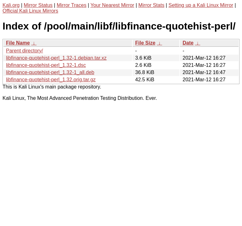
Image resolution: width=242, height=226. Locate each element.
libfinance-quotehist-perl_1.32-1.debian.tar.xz (56, 58)
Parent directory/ (24, 50)
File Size (145, 43)
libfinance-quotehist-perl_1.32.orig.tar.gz (51, 79)
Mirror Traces (71, 5)
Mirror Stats (151, 5)
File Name (18, 43)
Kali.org (11, 5)
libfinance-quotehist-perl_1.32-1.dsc (46, 65)
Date (187, 43)
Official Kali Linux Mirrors (30, 10)
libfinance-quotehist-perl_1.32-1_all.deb (50, 72)
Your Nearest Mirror (112, 5)
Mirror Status (38, 5)
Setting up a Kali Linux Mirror (201, 5)
